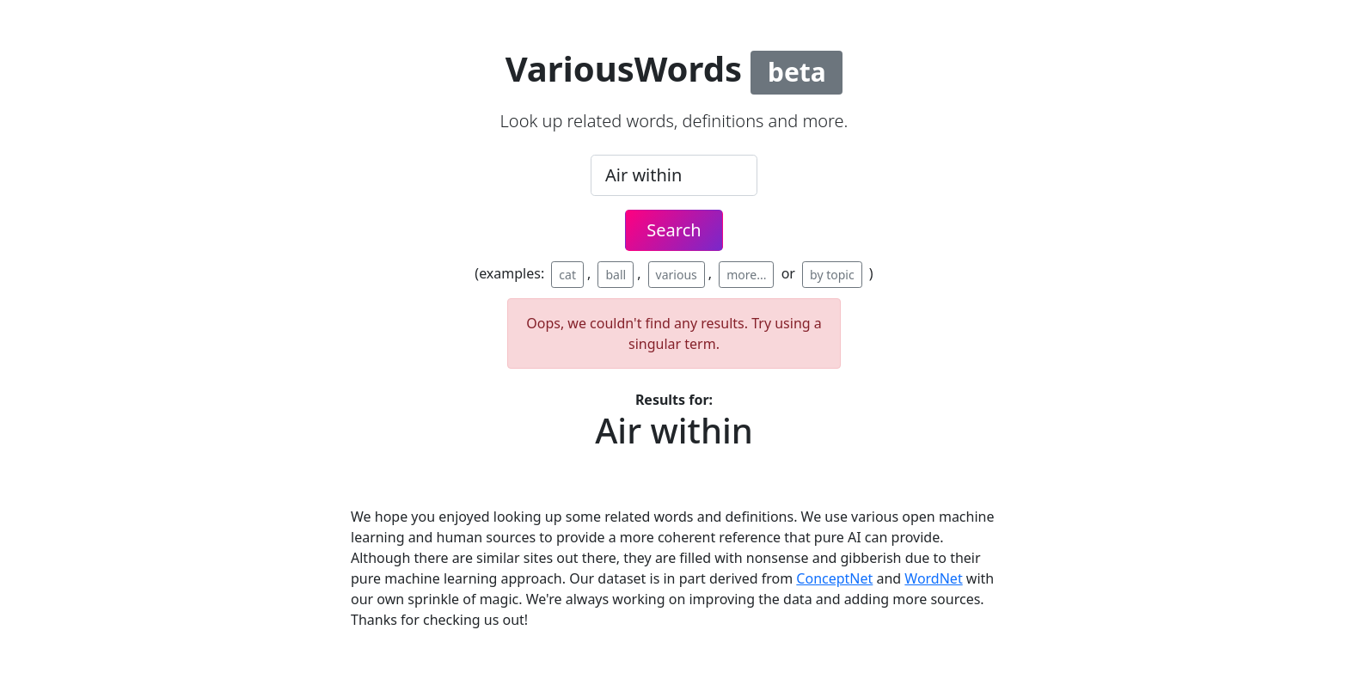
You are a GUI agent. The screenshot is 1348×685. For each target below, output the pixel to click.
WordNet (933, 578)
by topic (832, 274)
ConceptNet (834, 578)
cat (567, 274)
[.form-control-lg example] (674, 175)
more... (746, 274)
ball (615, 274)
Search (673, 230)
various (676, 274)
